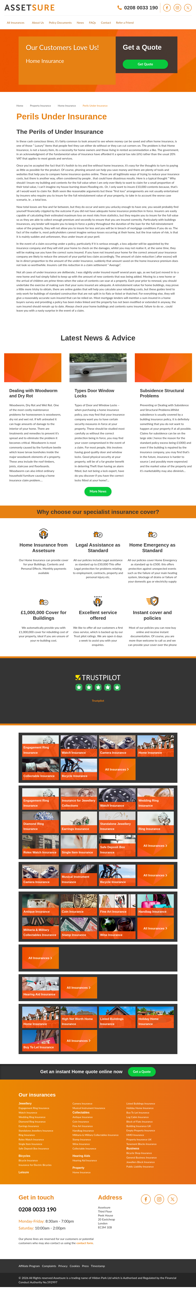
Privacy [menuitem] (62, 1266)
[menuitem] (15, 22)
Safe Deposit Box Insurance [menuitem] (34, 1148)
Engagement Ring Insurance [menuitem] (34, 1108)
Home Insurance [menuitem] (82, 1172)
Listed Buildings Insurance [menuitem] (140, 1103)
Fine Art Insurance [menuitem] (83, 1126)
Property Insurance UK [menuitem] (138, 1139)
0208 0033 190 (37, 1209)
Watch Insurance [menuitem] (28, 1112)
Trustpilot (32, 75)
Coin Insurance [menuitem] (81, 1121)
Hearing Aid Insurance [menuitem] (85, 1160)
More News (98, 491)
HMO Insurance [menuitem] (135, 1134)
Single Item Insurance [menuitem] (30, 1143)
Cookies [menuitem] (75, 1266)
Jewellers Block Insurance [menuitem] (140, 1162)
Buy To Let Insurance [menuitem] (137, 1112)
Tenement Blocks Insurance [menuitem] (141, 1143)
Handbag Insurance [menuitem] (83, 1130)
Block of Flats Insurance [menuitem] (139, 1121)
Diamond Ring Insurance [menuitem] (32, 1121)
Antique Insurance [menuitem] (83, 1117)
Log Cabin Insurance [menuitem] (137, 1117)
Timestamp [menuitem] (98, 1266)
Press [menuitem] (85, 1266)
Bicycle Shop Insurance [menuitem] (139, 1153)
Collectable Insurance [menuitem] (84, 1148)
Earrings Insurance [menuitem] (29, 1126)
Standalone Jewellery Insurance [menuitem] (36, 1130)
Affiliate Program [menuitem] (29, 1266)
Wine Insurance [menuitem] (81, 1143)
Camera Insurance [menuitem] (82, 1103)
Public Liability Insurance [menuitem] (140, 1166)
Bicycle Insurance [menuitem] (28, 1160)
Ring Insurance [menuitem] (27, 1134)
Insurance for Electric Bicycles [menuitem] (35, 1164)
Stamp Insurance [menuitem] (82, 1139)
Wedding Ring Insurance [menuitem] (32, 1117)
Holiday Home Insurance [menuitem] (139, 1108)
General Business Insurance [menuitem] (141, 1157)
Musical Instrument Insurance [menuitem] (89, 1108)
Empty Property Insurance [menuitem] (140, 1130)
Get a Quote (142, 1072)
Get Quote (145, 64)
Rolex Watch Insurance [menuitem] (31, 1139)
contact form (84, 1243)
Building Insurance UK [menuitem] (138, 1126)
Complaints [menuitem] (49, 1266)
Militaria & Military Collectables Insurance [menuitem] (96, 1134)
